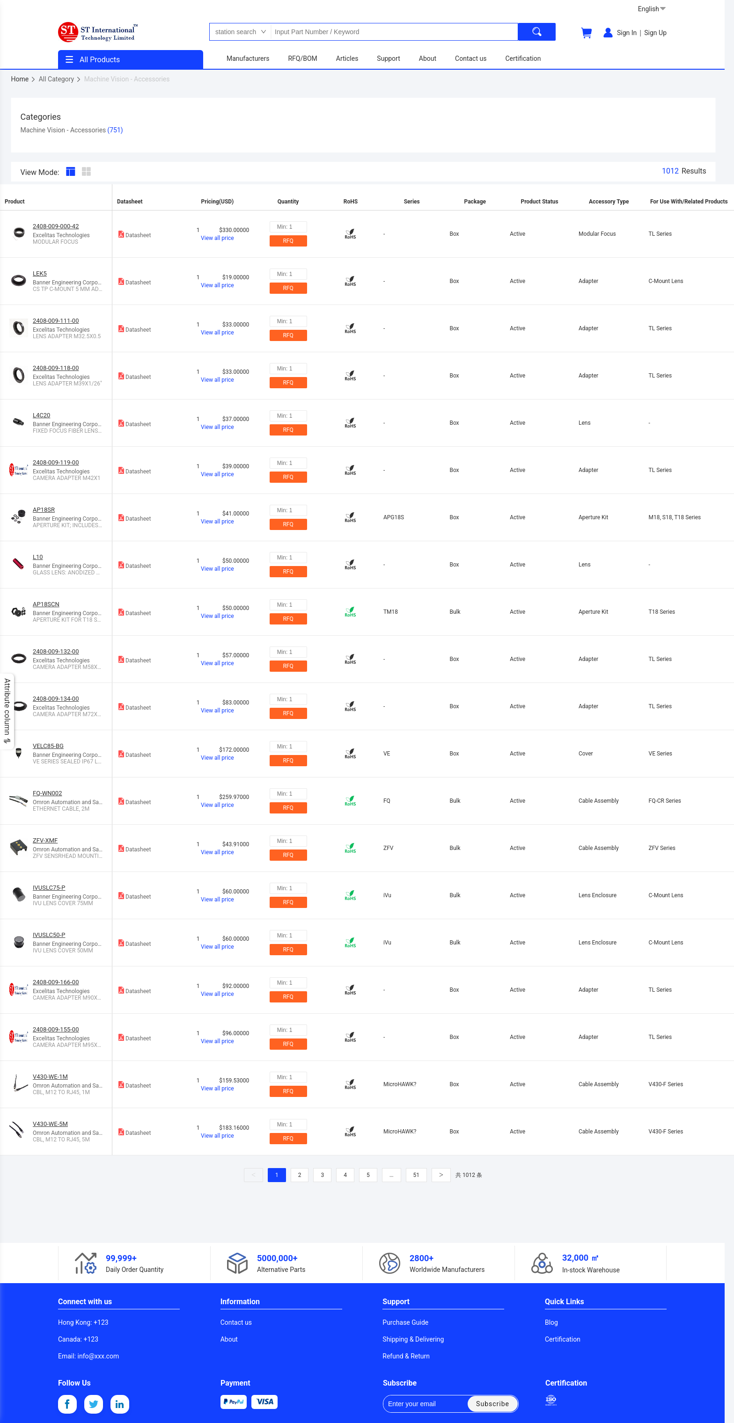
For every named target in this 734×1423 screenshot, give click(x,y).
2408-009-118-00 (56, 367)
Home (23, 79)
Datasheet (134, 234)
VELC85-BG (48, 745)
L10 (38, 556)
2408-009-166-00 (56, 982)
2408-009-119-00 (56, 462)
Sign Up (655, 32)
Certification (562, 1339)
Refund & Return (406, 1356)
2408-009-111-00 (56, 320)
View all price (217, 238)
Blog (551, 1322)
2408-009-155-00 (56, 1029)
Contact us (236, 1322)
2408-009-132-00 (56, 651)
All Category (60, 79)
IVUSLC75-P (49, 887)
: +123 (83, 1322)
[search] (537, 32)
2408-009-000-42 (56, 226)
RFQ (288, 241)
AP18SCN (46, 604)
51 (416, 1175)
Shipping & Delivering (413, 1339)
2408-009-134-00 (56, 698)
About (229, 1339)
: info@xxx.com (88, 1356)
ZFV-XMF (45, 840)
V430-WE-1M (50, 1076)
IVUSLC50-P (49, 934)
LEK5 (40, 273)
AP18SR (44, 509)
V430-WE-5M (50, 1123)
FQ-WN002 (47, 793)
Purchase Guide (405, 1322)
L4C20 (41, 415)
